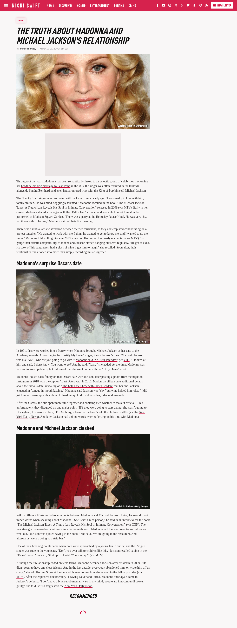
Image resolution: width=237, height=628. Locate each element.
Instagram (22, 381)
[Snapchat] (194, 6)
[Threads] (200, 6)
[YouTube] (163, 6)
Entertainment (100, 5)
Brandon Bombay (27, 48)
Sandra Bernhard (39, 190)
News (50, 5)
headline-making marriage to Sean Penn (45, 186)
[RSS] (206, 6)
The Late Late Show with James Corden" (87, 386)
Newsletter (222, 5)
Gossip (81, 5)
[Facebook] (157, 6)
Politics (119, 5)
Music (21, 20)
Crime (132, 5)
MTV (127, 207)
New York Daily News (78, 586)
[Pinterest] (182, 6)
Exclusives (65, 5)
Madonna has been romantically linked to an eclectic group (80, 181)
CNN (135, 524)
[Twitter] (176, 6)
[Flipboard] (188, 6)
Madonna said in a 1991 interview (96, 360)
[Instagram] (170, 6)
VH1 (127, 360)
